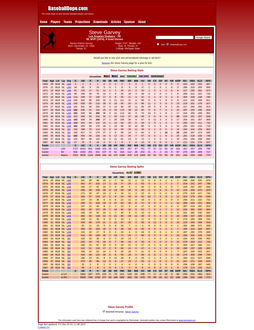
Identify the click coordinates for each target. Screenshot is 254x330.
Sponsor (106, 63)
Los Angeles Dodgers (102, 36)
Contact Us (44, 327)
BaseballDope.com (178, 44)
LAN (69, 84)
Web (163, 44)
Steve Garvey (132, 311)
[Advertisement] (156, 10)
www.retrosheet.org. (187, 320)
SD (68, 129)
